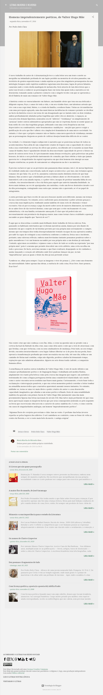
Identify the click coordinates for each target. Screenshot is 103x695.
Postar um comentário (19, 451)
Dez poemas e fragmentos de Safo (24, 562)
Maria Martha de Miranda (27, 440)
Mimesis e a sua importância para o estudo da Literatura (34, 514)
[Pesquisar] (97, 5)
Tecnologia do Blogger (51, 686)
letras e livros (23, 432)
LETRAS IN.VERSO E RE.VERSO (23, 5)
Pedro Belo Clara (37, 432)
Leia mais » (89, 484)
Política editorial (18, 673)
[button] (93, 17)
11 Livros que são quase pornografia (25, 467)
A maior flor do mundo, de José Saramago (28, 490)
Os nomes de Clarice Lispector (23, 538)
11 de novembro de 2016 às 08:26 (29, 447)
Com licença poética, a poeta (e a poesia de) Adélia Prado (34, 586)
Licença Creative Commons (37, 669)
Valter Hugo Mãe (53, 432)
